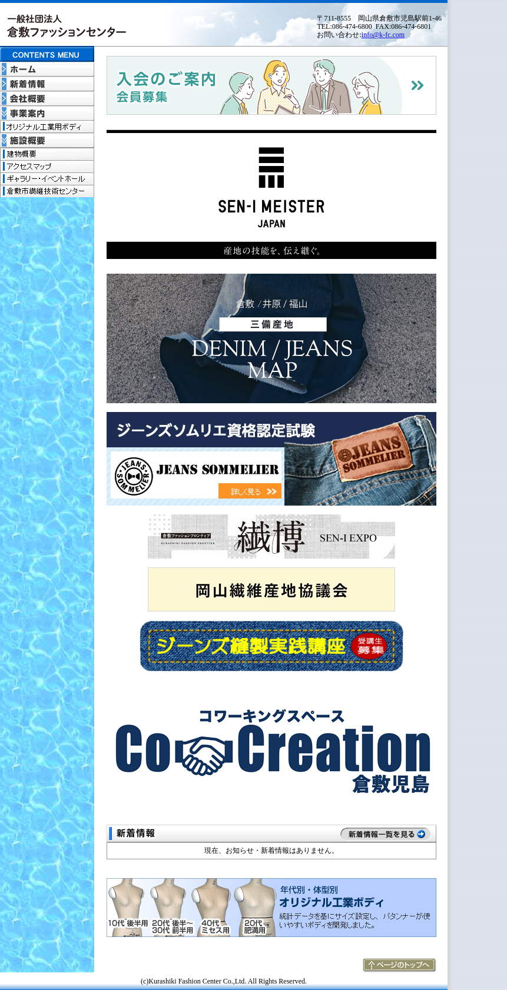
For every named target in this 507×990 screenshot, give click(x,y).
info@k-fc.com (383, 35)
